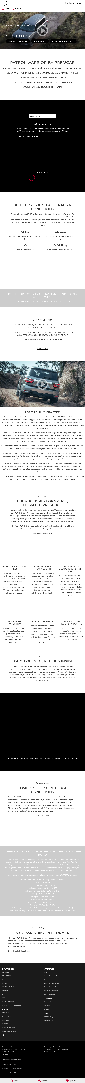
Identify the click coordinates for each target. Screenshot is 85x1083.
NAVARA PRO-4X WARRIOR (11, 1005)
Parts (45, 980)
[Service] (42, 1080)
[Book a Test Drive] (18, 41)
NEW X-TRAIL (6, 976)
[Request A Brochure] (63, 41)
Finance (5, 1024)
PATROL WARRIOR (8, 1001)
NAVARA (5, 991)
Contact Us (47, 1002)
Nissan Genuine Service (52, 983)
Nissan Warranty (49, 994)
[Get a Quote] (40, 41)
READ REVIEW (42, 348)
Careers (46, 1009)
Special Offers (7, 1016)
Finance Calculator (8, 1027)
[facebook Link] (3, 1035)
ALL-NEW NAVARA (8, 987)
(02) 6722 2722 (11, 1052)
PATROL (5, 983)
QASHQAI (5, 972)
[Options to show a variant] (42, 116)
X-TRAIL (5, 980)
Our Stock (5, 1013)
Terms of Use (48, 1020)
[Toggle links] (9, 1072)
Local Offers (6, 1020)
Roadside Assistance (51, 991)
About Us (47, 1005)
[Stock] (14, 1080)
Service (46, 972)
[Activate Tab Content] (32, 178)
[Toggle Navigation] (81, 9)
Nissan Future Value (9, 1031)
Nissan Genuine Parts (51, 987)
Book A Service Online (51, 976)
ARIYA (4, 998)
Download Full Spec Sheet (19, 951)
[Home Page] (5, 3)
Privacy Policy (48, 1017)
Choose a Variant (42, 114)
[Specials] (71, 1080)
